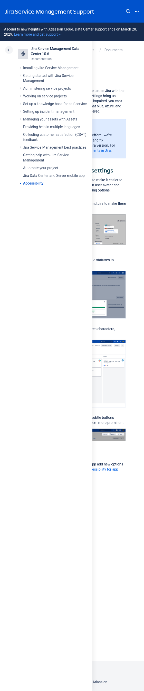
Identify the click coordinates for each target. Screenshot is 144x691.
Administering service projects (47, 88)
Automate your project (40, 168)
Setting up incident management (48, 111)
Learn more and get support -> (37, 34)
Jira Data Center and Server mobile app (54, 176)
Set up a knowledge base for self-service (55, 104)
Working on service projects (45, 96)
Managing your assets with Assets (50, 119)
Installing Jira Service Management (51, 68)
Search (128, 11)
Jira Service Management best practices (55, 147)
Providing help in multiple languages (51, 127)
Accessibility (33, 183)
